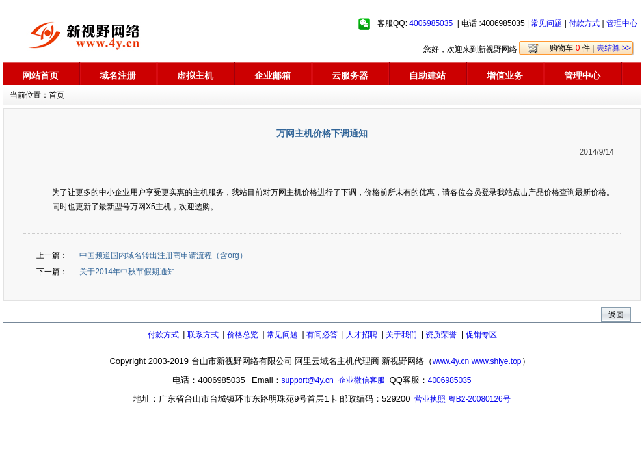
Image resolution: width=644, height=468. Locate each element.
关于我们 (401, 334)
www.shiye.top (497, 361)
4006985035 (431, 23)
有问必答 (322, 334)
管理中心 (621, 23)
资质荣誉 (441, 334)
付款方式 (584, 23)
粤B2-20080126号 (479, 399)
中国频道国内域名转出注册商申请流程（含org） (162, 255)
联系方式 (203, 334)
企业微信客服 (361, 380)
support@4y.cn (308, 380)
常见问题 (546, 23)
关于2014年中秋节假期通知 (126, 271)
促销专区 (481, 334)
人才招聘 (361, 334)
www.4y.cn (451, 361)
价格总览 (242, 334)
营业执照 (430, 399)
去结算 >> (614, 48)
